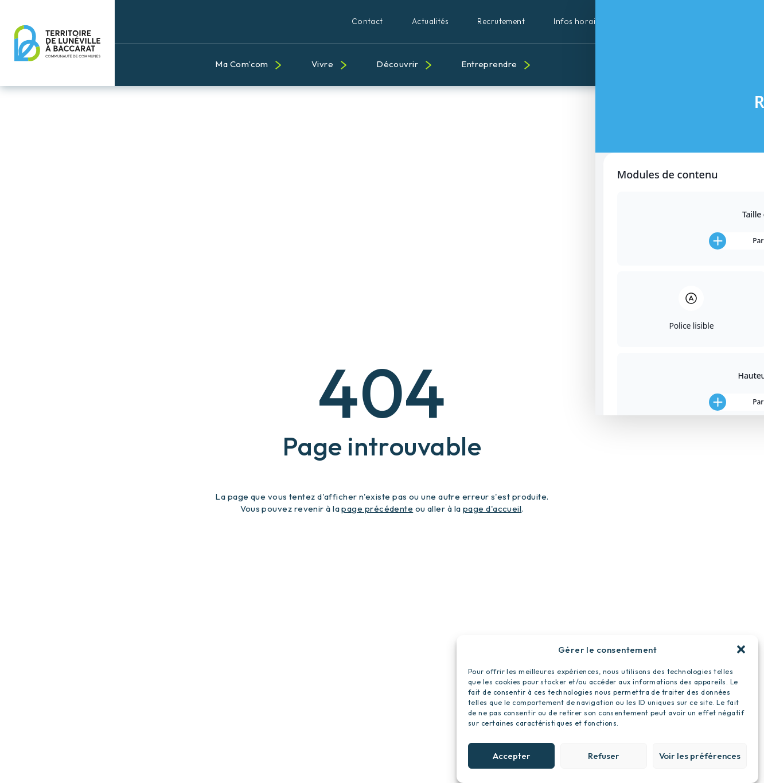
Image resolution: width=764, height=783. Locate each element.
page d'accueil (492, 508)
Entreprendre (489, 64)
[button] (741, 654)
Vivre (322, 64)
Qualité (703, 21)
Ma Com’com (241, 64)
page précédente (377, 508)
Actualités (430, 21)
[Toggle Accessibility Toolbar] (737, 365)
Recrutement (501, 21)
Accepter (512, 760)
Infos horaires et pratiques (603, 21)
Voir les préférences (699, 760)
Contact (367, 21)
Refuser (603, 760)
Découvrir (397, 64)
